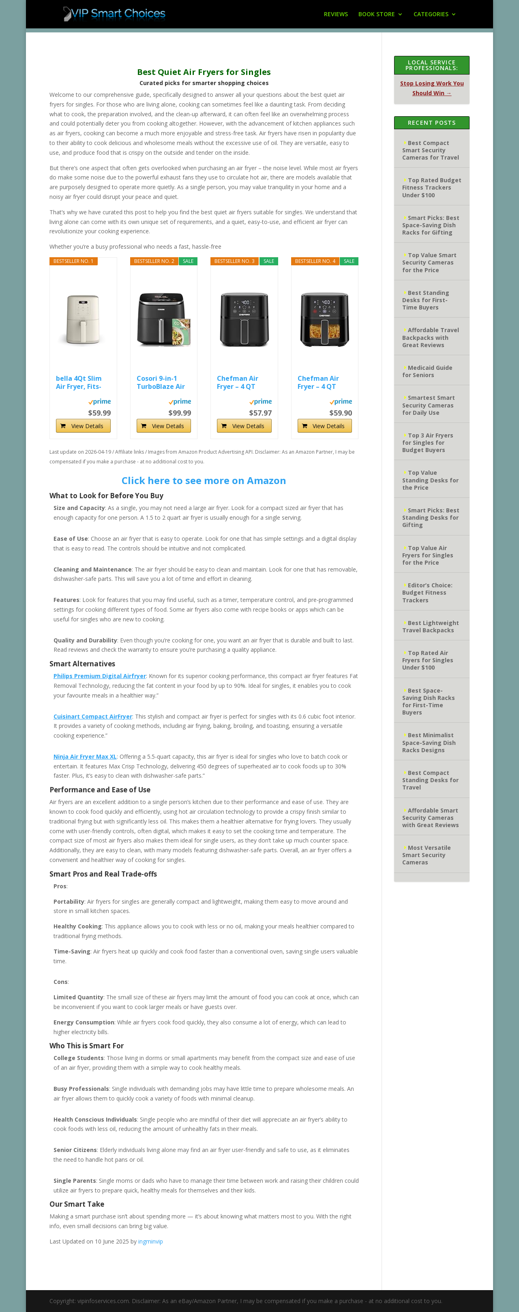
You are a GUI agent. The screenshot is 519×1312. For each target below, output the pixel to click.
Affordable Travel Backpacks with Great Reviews (430, 337)
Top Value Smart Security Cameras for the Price (429, 262)
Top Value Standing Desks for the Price (430, 480)
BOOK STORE (376, 14)
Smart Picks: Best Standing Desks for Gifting (430, 517)
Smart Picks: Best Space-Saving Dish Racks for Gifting (430, 225)
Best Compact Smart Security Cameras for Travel (430, 150)
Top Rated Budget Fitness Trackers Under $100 (431, 187)
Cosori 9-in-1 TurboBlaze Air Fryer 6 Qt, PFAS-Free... (163, 382)
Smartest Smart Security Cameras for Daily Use (428, 405)
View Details (87, 426)
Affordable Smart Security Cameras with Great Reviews (430, 817)
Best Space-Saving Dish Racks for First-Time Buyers (428, 702)
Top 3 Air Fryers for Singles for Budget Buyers (427, 442)
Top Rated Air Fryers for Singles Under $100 (427, 660)
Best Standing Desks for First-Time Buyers (425, 300)
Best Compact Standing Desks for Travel (430, 780)
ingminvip (150, 1241)
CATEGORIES (431, 14)
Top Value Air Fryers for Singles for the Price (427, 555)
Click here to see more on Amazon (204, 480)
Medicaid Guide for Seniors (427, 371)
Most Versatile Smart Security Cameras (426, 855)
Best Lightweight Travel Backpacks (430, 626)
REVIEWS (336, 14)
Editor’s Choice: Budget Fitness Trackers (427, 592)
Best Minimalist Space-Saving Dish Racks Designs (429, 742)
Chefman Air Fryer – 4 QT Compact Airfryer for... (238, 382)
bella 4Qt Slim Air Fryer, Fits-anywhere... (79, 382)
